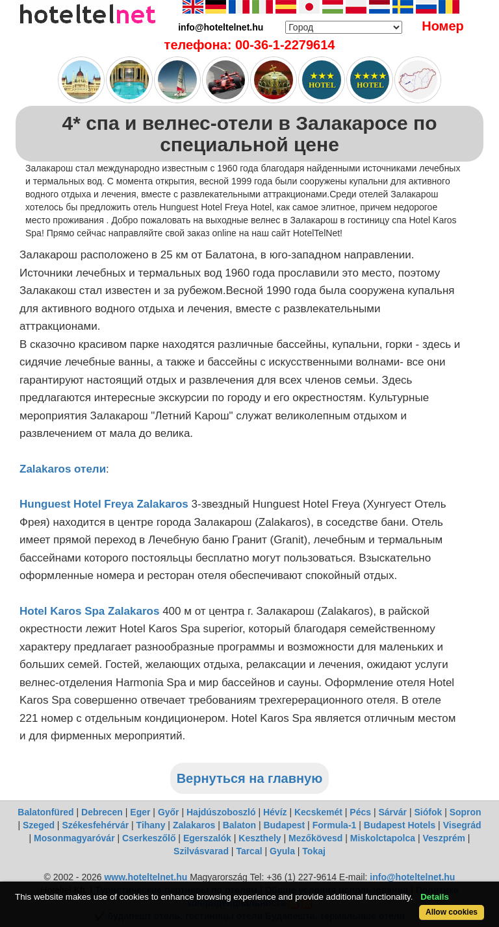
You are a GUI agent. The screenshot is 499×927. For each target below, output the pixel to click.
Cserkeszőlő (148, 838)
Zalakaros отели (62, 469)
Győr (168, 812)
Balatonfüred (45, 812)
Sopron (465, 812)
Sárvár (392, 812)
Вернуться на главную (250, 778)
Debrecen (102, 812)
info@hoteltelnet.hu (412, 877)
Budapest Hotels (399, 825)
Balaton (239, 825)
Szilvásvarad (201, 851)
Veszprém (444, 838)
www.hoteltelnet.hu (145, 877)
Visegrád (462, 825)
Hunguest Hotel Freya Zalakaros (103, 504)
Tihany (151, 825)
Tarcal (249, 851)
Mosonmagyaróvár (74, 838)
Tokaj (314, 851)
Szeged (39, 825)
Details (434, 897)
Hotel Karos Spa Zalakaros (89, 611)
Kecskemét (318, 812)
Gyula (282, 851)
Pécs (360, 812)
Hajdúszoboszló (221, 812)
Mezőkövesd (315, 838)
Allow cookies (452, 912)
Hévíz (275, 812)
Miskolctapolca (382, 838)
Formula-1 (335, 825)
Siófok (428, 812)
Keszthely (259, 838)
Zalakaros (194, 825)
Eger (140, 812)
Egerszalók (207, 838)
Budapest (284, 825)
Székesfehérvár (95, 825)
